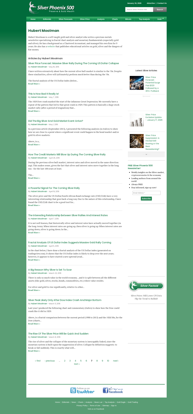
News (74, 402)
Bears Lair (98, 402)
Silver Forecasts (65, 19)
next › (116, 360)
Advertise (151, 3)
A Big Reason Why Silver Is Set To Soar (50, 269)
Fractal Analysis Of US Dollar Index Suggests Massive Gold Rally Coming (69, 242)
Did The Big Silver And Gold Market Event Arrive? (55, 121)
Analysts (89, 402)
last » (77, 363)
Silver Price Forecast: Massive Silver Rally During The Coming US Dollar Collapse (73, 63)
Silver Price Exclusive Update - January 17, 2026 (153, 117)
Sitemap (105, 406)
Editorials (47, 19)
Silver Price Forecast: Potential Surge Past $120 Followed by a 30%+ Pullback (152, 84)
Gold (159, 19)
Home (33, 19)
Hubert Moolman (39, 66)
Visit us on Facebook (96, 409)
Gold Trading (133, 402)
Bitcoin (128, 19)
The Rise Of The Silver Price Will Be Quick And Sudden (58, 333)
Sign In (114, 406)
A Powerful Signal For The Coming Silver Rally (54, 188)
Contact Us (162, 3)
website (51, 46)
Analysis (101, 19)
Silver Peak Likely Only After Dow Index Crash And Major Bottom (64, 300)
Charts (115, 19)
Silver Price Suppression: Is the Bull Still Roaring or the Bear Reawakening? (152, 142)
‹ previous (50, 360)
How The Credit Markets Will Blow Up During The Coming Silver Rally (67, 154)
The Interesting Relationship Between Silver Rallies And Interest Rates (68, 215)
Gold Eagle (121, 402)
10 (108, 360)
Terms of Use (95, 406)
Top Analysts (144, 19)
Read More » (34, 83)
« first (38, 360)
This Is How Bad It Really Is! (43, 93)
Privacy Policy (82, 406)
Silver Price (85, 19)
